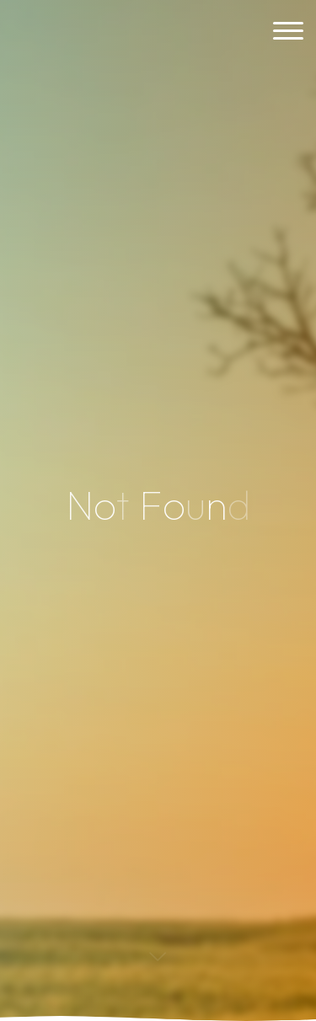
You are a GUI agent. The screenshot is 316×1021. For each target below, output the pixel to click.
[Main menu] (288, 31)
